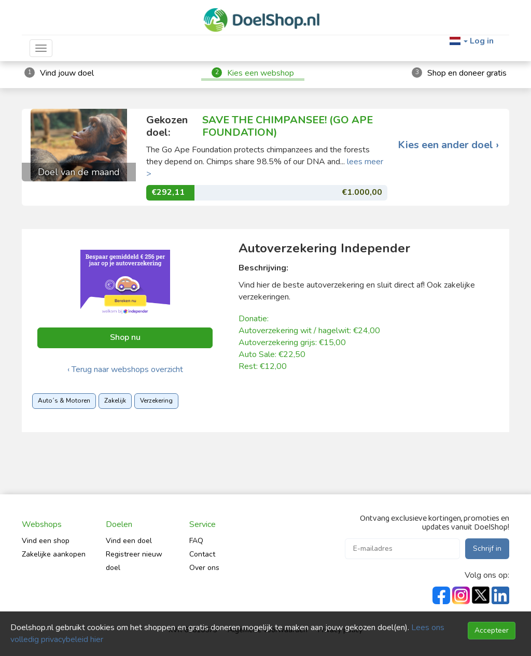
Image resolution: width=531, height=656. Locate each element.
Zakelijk (115, 400)
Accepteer (491, 630)
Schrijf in (487, 548)
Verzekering (156, 400)
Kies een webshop (260, 73)
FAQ (196, 541)
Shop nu (125, 337)
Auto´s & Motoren (64, 400)
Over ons (204, 568)
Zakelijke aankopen (54, 554)
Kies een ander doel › (448, 145)
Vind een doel (129, 541)
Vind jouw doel (67, 73)
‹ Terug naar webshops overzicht (125, 369)
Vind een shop (45, 541)
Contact (202, 554)
